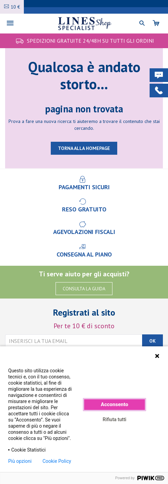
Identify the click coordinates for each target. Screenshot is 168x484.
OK (152, 341)
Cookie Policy (57, 461)
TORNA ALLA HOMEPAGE (84, 148)
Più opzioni (20, 461)
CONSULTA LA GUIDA (84, 289)
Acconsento (114, 404)
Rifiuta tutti (114, 419)
